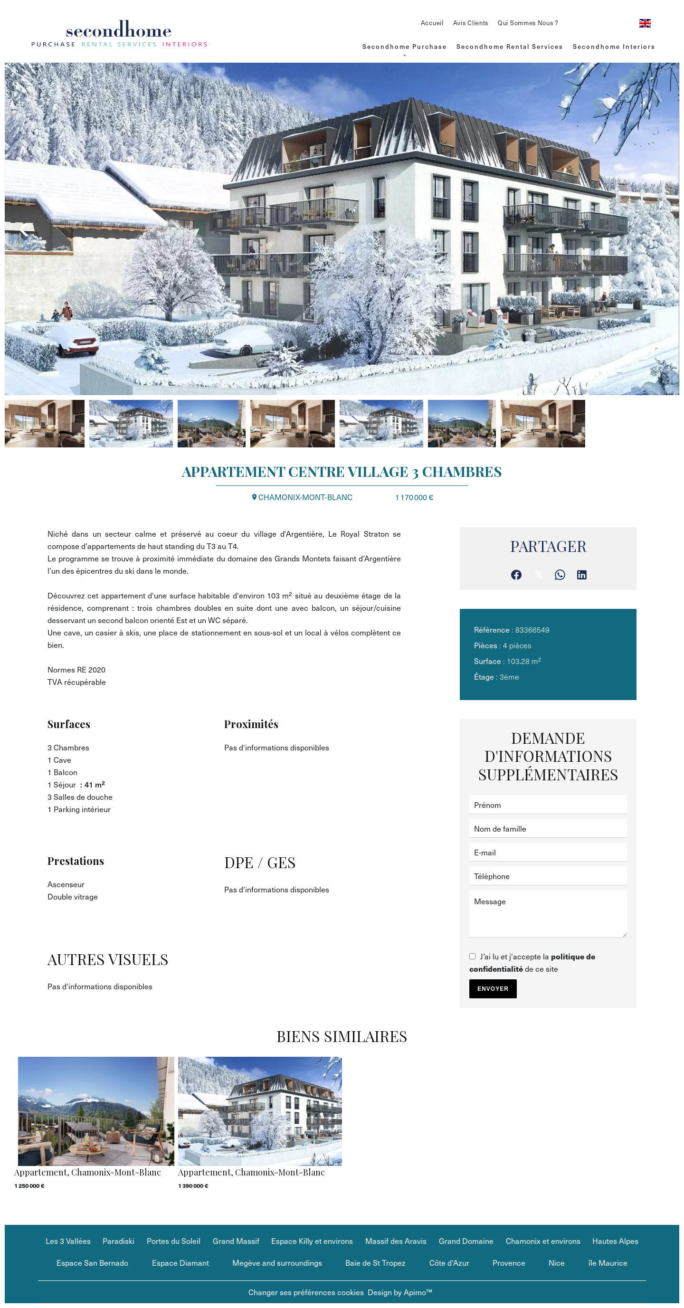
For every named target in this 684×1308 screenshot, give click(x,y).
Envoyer (493, 989)
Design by (400, 1292)
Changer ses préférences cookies (306, 1292)
